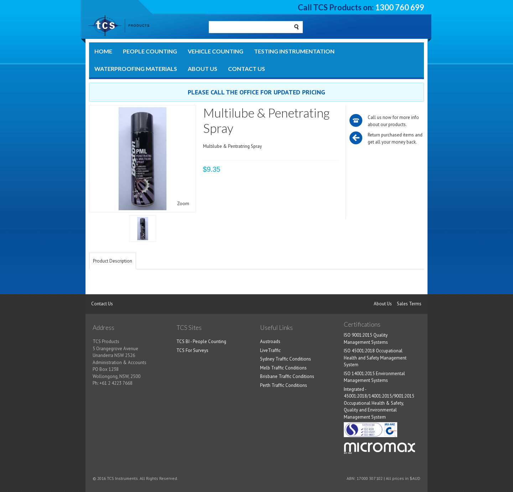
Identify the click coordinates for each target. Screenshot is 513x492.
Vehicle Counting (215, 51)
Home (103, 51)
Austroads (270, 341)
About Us (202, 68)
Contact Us (246, 68)
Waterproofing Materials (135, 68)
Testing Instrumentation (294, 51)
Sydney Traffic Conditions (285, 359)
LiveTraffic (270, 350)
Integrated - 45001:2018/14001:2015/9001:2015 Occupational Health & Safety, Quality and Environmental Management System (379, 403)
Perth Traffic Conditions (283, 385)
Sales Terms (409, 304)
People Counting (150, 51)
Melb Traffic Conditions (283, 368)
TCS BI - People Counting (201, 341)
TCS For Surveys (192, 350)
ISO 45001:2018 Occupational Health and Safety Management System (375, 358)
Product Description (112, 261)
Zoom (183, 204)
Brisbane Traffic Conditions (287, 376)
